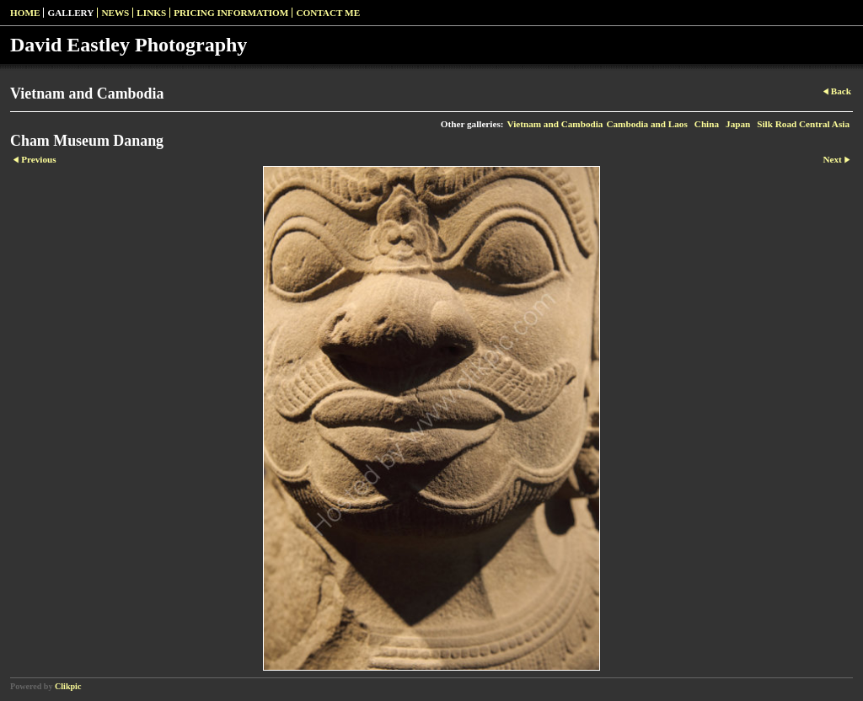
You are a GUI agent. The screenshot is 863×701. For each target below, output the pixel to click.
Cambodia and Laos (646, 124)
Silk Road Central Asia (803, 124)
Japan (738, 124)
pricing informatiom (231, 13)
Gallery (70, 13)
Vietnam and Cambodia (555, 124)
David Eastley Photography (128, 45)
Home (25, 13)
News (115, 13)
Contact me (328, 13)
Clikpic (68, 686)
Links (151, 13)
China (706, 124)
